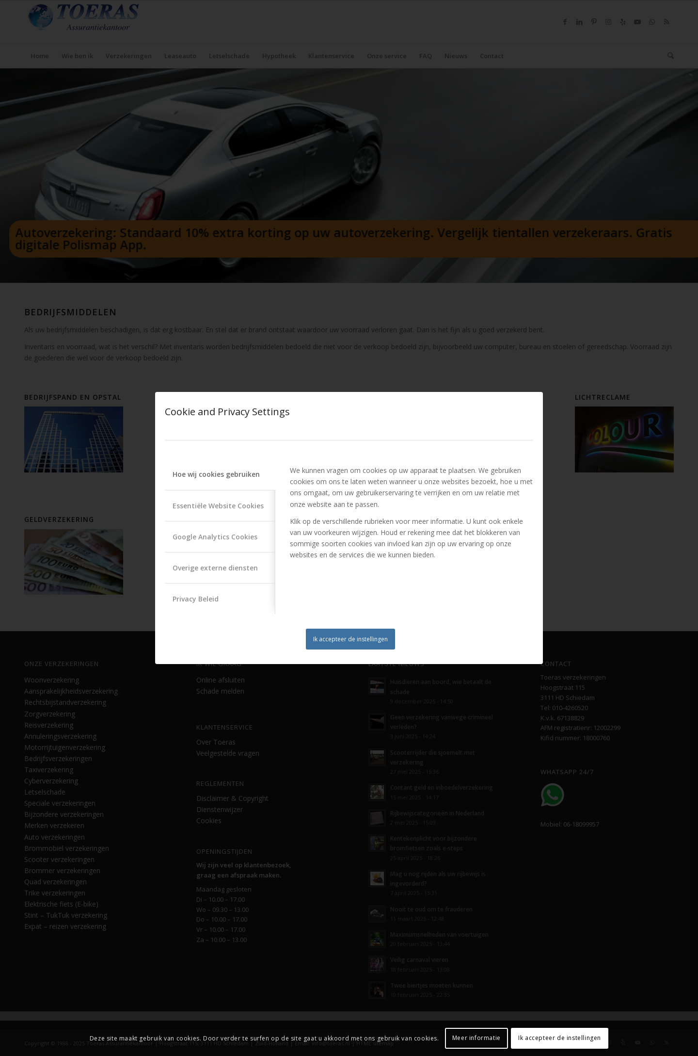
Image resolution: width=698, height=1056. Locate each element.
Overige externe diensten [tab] (215, 567)
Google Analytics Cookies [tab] (215, 536)
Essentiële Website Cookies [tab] (218, 505)
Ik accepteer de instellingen (350, 639)
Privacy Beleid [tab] (196, 598)
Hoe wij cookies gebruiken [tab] (216, 474)
